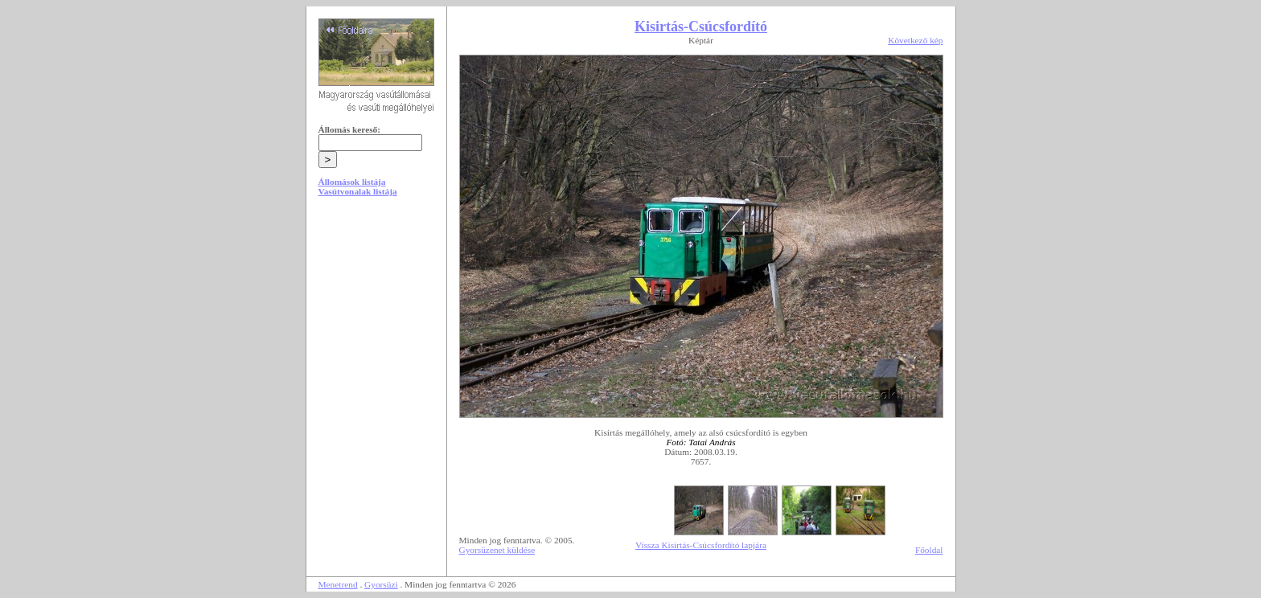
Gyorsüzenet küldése (497, 550)
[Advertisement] (376, 331)
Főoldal (929, 550)
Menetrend (338, 584)
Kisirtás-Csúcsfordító (701, 26)
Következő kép (915, 40)
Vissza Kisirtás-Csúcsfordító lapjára (700, 545)
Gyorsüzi (381, 584)
